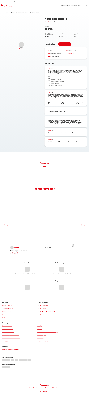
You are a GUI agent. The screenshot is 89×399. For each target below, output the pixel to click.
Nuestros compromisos (8, 314)
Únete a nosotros (40, 387)
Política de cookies (7, 326)
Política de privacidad (8, 332)
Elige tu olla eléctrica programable (46, 311)
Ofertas (39, 329)
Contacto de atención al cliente (10, 349)
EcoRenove (5, 317)
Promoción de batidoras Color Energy (47, 332)
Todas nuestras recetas (23, 12)
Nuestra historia (6, 311)
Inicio (7, 12)
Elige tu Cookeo (41, 308)
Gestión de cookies (7, 329)
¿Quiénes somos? (7, 305)
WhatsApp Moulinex (42, 341)
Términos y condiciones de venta (11, 338)
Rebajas (39, 326)
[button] (65, 5)
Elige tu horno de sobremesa (45, 314)
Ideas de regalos (41, 335)
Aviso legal (5, 341)
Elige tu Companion (42, 305)
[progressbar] (21, 44)
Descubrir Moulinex (7, 308)
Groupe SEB (31, 387)
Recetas (13, 12)
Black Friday (40, 338)
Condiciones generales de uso (10, 335)
